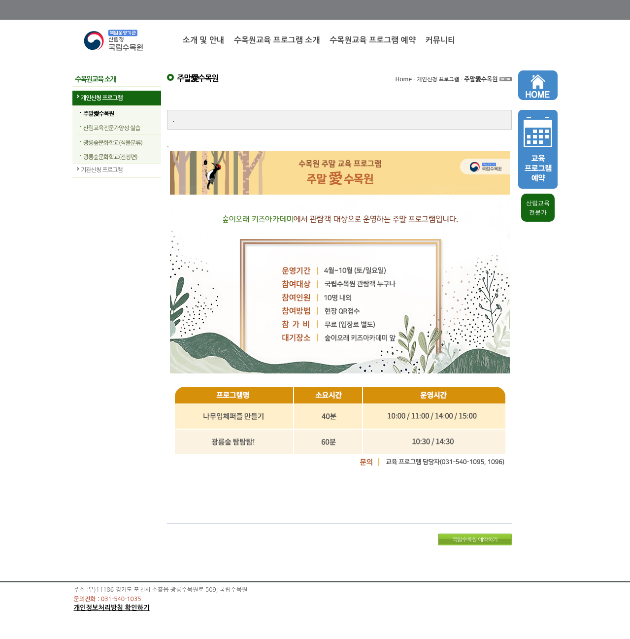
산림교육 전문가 (538, 208)
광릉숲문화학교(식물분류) (112, 143)
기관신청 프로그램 (102, 170)
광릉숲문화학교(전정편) (110, 157)
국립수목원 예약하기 (475, 539)
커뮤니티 (440, 40)
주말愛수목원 (98, 114)
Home (404, 79)
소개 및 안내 (203, 40)
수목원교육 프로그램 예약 (372, 40)
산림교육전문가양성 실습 (111, 128)
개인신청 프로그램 (102, 98)
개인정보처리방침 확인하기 (112, 608)
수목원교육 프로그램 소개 (277, 40)
